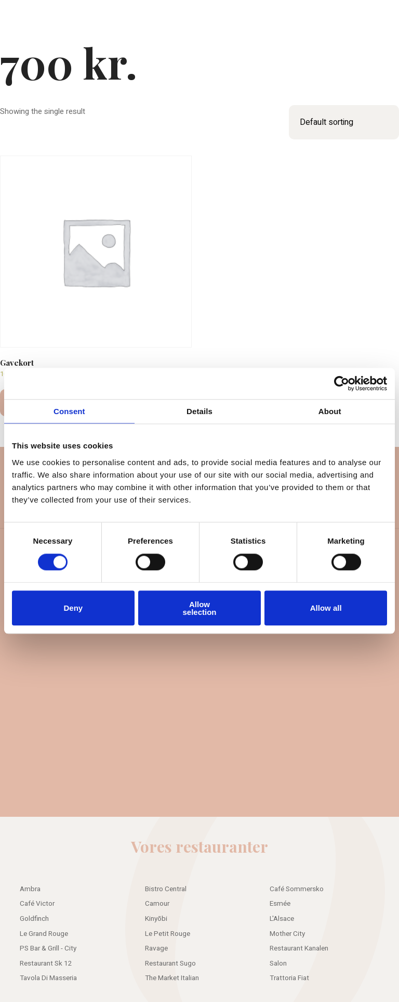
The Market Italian (172, 978)
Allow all (326, 607)
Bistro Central (166, 889)
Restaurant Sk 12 (46, 963)
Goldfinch (34, 919)
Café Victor (37, 903)
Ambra (30, 889)
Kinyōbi (156, 919)
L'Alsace (282, 919)
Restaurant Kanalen (299, 948)
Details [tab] (199, 411)
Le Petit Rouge (167, 934)
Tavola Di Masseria (48, 978)
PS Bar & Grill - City (48, 948)
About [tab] (329, 411)
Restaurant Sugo (170, 963)
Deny (73, 607)
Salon (278, 963)
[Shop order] (344, 122)
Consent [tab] (69, 411)
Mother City (287, 934)
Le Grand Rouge (44, 934)
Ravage (156, 948)
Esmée (280, 903)
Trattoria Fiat (289, 978)
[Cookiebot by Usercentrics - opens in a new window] (341, 383)
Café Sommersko (297, 889)
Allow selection (199, 608)
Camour (157, 903)
